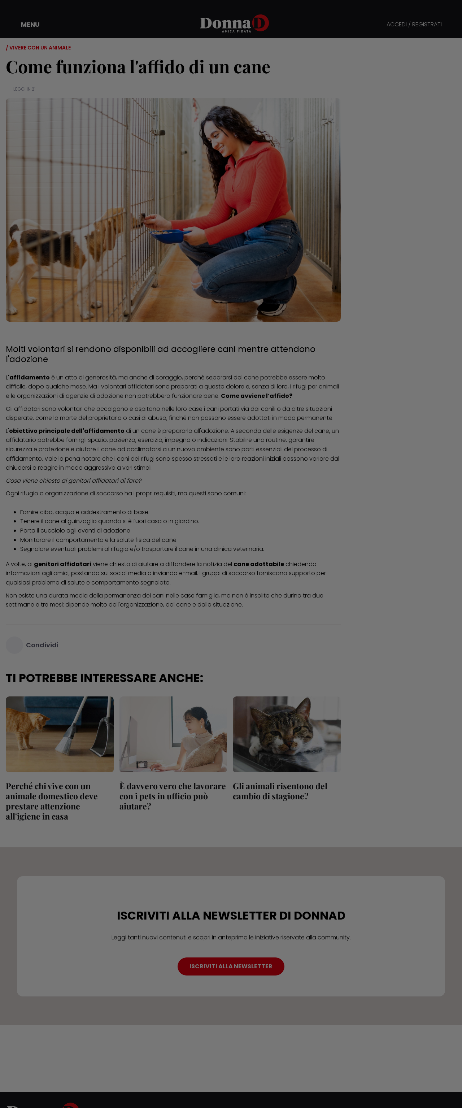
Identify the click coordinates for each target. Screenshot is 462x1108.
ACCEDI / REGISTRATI (414, 25)
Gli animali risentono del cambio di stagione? (280, 790)
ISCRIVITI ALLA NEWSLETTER (231, 966)
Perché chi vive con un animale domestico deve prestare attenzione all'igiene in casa (52, 801)
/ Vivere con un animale (38, 47)
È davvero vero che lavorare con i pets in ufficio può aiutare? (172, 796)
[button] (25, 24)
